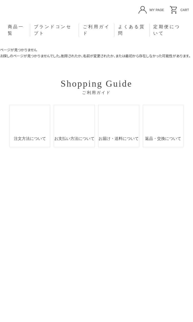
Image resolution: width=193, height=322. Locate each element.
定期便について (153, 30)
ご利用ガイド (97, 30)
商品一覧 (34, 30)
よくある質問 (124, 30)
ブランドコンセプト (63, 30)
